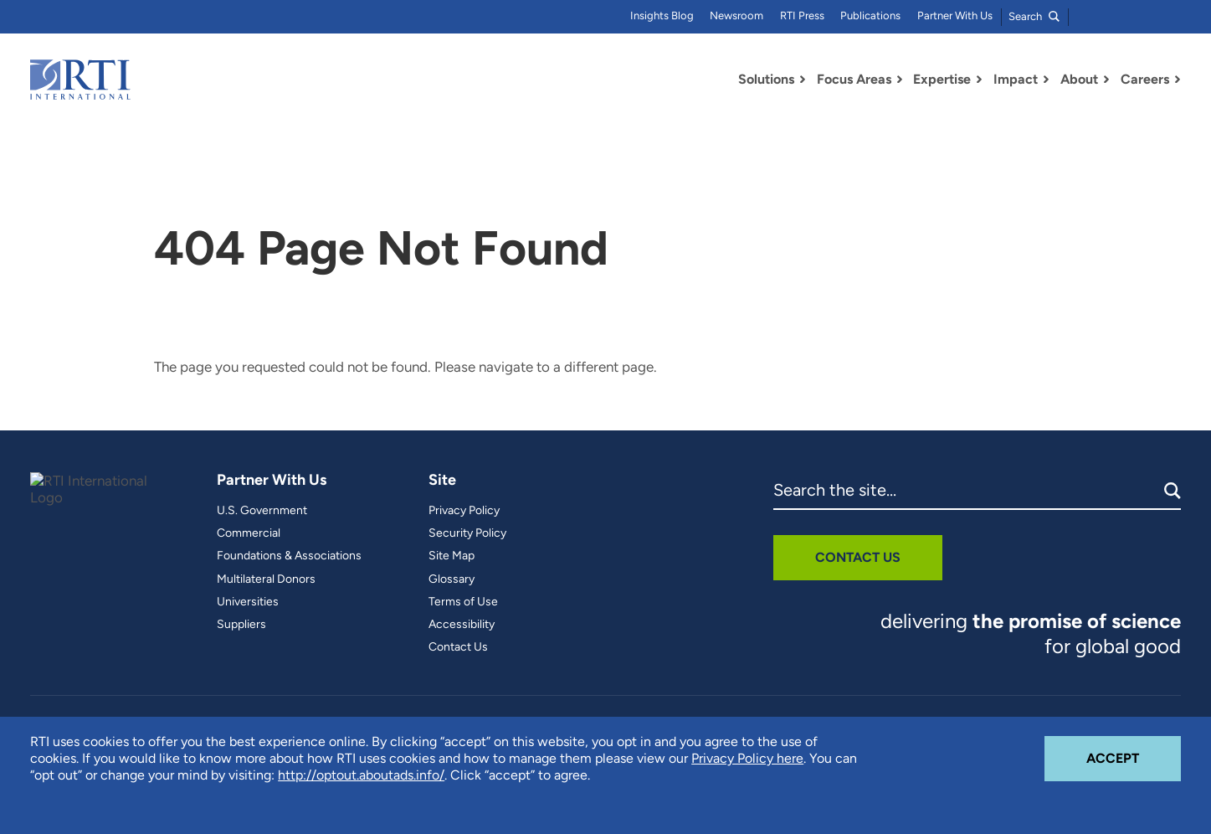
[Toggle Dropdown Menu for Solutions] (802, 80)
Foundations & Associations (289, 556)
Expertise (942, 79)
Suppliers (241, 625)
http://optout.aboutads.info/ (361, 775)
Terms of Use (463, 602)
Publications (870, 15)
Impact (1015, 79)
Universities (248, 602)
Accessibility (461, 625)
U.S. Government (262, 511)
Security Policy (467, 533)
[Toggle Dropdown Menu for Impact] (1046, 80)
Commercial (248, 533)
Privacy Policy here (747, 758)
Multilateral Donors (266, 579)
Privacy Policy (464, 511)
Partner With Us (955, 15)
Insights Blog (662, 15)
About (1079, 79)
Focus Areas (854, 79)
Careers (1145, 79)
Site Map (451, 556)
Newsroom (736, 15)
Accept (1133, 751)
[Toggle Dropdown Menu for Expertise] (979, 80)
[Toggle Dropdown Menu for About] (1106, 80)
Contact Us (458, 647)
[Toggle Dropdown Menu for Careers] (1177, 80)
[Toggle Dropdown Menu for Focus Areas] (899, 80)
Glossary (451, 579)
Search (1034, 16)
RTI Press (802, 15)
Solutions (766, 79)
